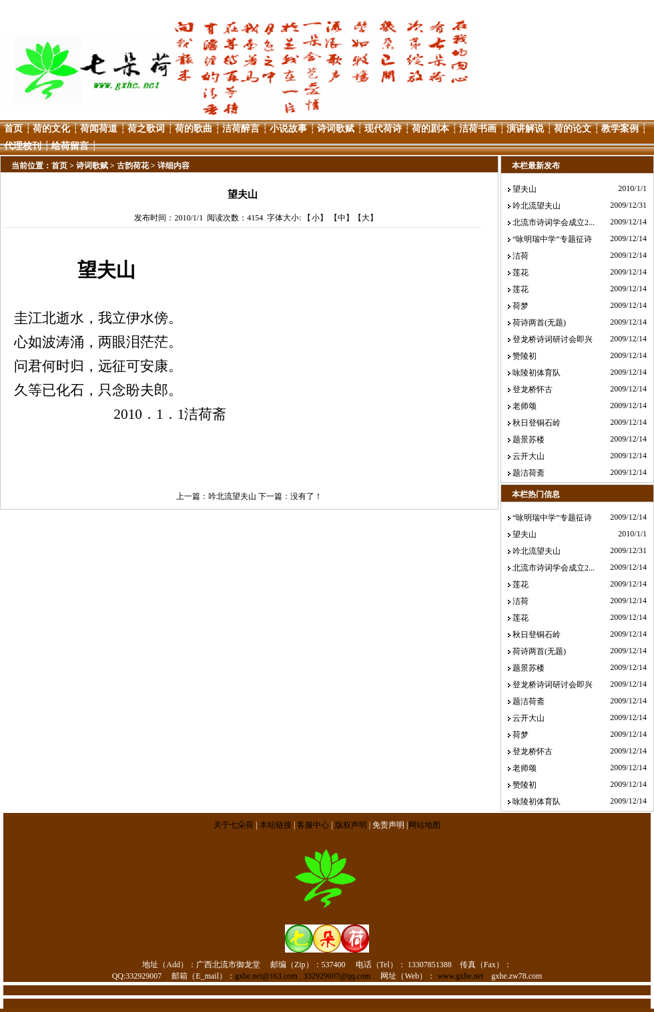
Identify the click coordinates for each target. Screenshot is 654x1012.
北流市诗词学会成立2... (554, 222)
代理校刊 (22, 146)
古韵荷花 (133, 165)
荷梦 (521, 306)
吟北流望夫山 (232, 496)
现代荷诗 (383, 129)
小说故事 (288, 129)
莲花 (521, 272)
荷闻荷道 (98, 129)
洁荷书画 (478, 129)
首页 (13, 129)
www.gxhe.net (460, 976)
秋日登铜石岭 (537, 423)
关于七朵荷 (235, 825)
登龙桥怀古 (533, 389)
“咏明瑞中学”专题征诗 (552, 239)
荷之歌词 (146, 129)
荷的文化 (51, 129)
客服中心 (313, 825)
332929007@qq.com (337, 976)
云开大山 (529, 456)
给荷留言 (70, 146)
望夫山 (525, 189)
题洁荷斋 (529, 473)
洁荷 (521, 256)
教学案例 (620, 129)
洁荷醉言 (241, 129)
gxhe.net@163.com (266, 976)
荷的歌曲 (193, 129)
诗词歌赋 (335, 129)
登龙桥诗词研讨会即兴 (553, 339)
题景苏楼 (529, 439)
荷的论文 (572, 129)
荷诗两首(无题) (539, 322)
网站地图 (424, 825)
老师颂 (525, 406)
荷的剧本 (430, 129)
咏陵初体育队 (537, 372)
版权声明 (351, 825)
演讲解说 (525, 129)
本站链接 (276, 825)
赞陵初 (525, 356)
